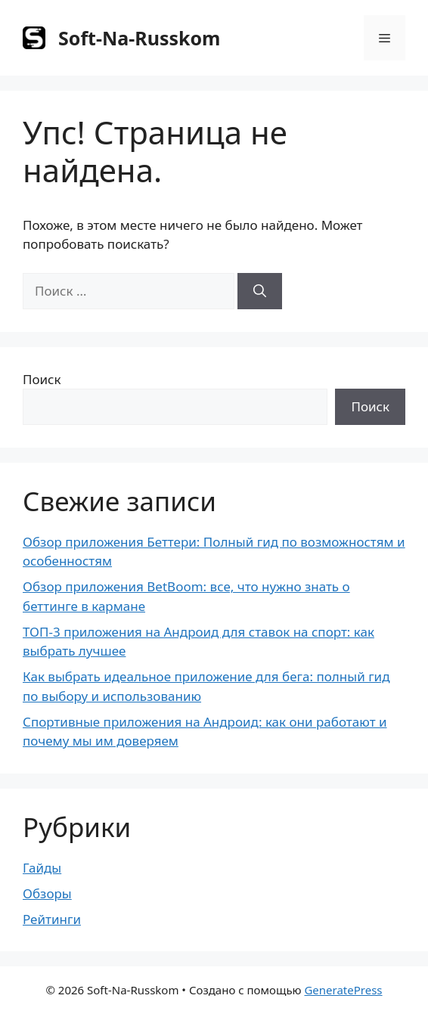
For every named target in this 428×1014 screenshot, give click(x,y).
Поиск (42, 379)
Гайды (42, 867)
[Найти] (259, 291)
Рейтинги (52, 919)
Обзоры (47, 893)
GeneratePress (343, 989)
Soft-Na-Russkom (139, 38)
